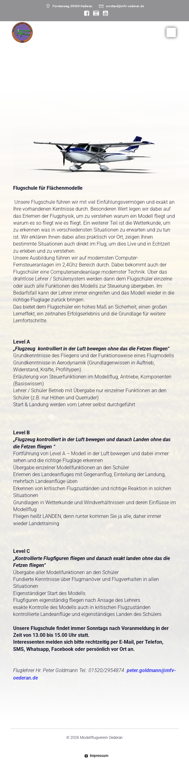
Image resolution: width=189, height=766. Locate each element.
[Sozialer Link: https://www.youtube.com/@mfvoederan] (104, 13)
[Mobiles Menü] (171, 32)
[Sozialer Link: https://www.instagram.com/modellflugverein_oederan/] (94, 13)
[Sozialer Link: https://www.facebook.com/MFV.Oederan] (85, 13)
